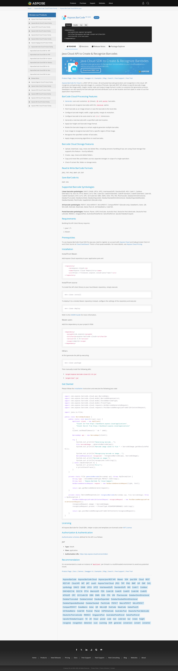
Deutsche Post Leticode (72, 615)
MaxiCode (122, 607)
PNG (128, 583)
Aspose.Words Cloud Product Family (41, 23)
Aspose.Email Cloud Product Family (41, 35)
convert (137, 623)
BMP (133, 583)
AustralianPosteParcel (115, 615)
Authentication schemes (70, 537)
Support (92, 3)
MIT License (127, 528)
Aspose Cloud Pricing (134, 244)
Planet (97, 611)
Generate (68, 101)
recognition (77, 623)
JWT (87, 583)
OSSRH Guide (76, 315)
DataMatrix (82, 607)
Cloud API (76, 583)
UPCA (89, 587)
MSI (128, 587)
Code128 (109, 591)
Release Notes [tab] (98, 46)
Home (29, 8)
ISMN (97, 595)
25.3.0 (96, 17)
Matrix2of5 (94, 591)
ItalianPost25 (133, 607)
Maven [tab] (68, 25)
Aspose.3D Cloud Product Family (40, 102)
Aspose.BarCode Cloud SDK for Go (39, 66)
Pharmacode (122, 595)
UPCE (96, 587)
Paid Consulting (114, 658)
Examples (98, 78)
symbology (67, 587)
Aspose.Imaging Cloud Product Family (41, 43)
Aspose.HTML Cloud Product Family (41, 105)
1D (86, 619)
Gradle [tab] (75, 25)
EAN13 (76, 587)
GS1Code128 (82, 595)
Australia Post (121, 611)
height (142, 619)
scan (95, 623)
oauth (93, 583)
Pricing (67, 658)
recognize (67, 623)
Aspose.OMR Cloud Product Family (41, 94)
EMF (143, 583)
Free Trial (129, 78)
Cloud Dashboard (83, 244)
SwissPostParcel (132, 615)
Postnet (89, 611)
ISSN (103, 595)
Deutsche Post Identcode (139, 611)
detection (88, 623)
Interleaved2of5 (106, 587)
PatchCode (105, 603)
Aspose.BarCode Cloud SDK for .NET (40, 50)
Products (73, 3)
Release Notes (35, 78)
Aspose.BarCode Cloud (87, 579)
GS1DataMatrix (69, 611)
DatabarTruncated (70, 599)
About (111, 3)
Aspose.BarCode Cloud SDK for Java (70, 8)
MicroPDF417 (138, 603)
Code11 (135, 587)
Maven (120, 579)
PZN (102, 591)
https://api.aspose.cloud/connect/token (94, 554)
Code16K (134, 591)
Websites (102, 3)
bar (129, 619)
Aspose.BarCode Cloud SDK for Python (41, 58)
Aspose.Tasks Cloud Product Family (41, 86)
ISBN (91, 595)
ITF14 (86, 591)
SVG (149, 583)
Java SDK (133, 579)
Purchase (83, 3)
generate (117, 623)
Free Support (119, 78)
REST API (66, 583)
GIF (138, 583)
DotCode (112, 607)
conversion (127, 623)
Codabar (143, 587)
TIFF (122, 583)
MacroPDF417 (125, 603)
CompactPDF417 (69, 607)
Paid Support (99, 658)
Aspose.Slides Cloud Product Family (41, 39)
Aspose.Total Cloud (106, 583)
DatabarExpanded (101, 599)
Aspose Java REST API (107, 579)
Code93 (126, 591)
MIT (82, 583)
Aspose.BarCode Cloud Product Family (45, 8)
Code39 (118, 591)
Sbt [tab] (86, 25)
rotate (134, 619)
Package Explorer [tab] (117, 46)
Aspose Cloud (125, 242)
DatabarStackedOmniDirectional (124, 599)
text (114, 619)
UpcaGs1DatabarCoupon (73, 619)
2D (90, 619)
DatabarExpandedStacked (73, 603)
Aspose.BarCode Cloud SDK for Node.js (41, 62)
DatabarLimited (86, 599)
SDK (126, 579)
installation (79, 389)
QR (97, 607)
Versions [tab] (83, 46)
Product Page (66, 78)
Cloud (141, 579)
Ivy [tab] (81, 25)
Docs (75, 78)
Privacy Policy (94, 668)
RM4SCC (87, 615)
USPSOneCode (107, 611)
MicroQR (103, 607)
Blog (104, 78)
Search (110, 78)
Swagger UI (89, 78)
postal (102, 619)
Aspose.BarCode (79, 17)
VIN (113, 595)
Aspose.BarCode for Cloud (71, 83)
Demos (80, 78)
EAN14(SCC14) (68, 591)
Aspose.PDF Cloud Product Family (40, 27)
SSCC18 (79, 591)
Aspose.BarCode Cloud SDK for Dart (40, 70)
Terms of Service (104, 668)
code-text (122, 619)
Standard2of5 (120, 587)
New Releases (56, 658)
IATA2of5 (66, 595)
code (109, 619)
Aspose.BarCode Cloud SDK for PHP (40, 54)
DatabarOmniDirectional (139, 595)
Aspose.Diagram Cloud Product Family (42, 82)
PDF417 (115, 603)
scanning (103, 623)
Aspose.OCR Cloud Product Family (41, 90)
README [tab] (71, 46)
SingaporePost (98, 615)
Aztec (91, 607)
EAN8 (83, 587)
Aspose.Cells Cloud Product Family (41, 31)
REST (148, 579)
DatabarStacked (92, 603)
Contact (113, 668)
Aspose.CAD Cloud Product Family (40, 98)
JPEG (117, 583)
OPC (73, 595)
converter (146, 623)
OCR (110, 623)
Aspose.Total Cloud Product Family (41, 19)
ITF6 (108, 595)
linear (96, 619)
